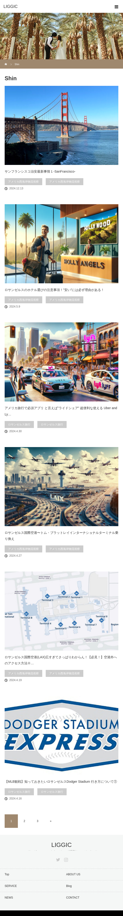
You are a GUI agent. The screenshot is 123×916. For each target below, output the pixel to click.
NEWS (9, 897)
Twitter (57, 858)
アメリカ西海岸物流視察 (23, 181)
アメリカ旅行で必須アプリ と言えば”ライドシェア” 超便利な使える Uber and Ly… (61, 411)
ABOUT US (73, 874)
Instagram (65, 858)
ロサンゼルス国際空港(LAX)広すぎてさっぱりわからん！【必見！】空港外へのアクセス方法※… (61, 660)
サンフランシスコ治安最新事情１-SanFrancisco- (40, 171)
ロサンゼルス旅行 (19, 424)
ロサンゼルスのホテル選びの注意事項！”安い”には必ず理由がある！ (54, 290)
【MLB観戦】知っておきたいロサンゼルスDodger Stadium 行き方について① (61, 781)
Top (7, 874)
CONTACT (72, 897)
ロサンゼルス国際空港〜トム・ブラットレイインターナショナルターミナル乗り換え (61, 536)
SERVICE (11, 886)
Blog (69, 886)
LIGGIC (61, 844)
